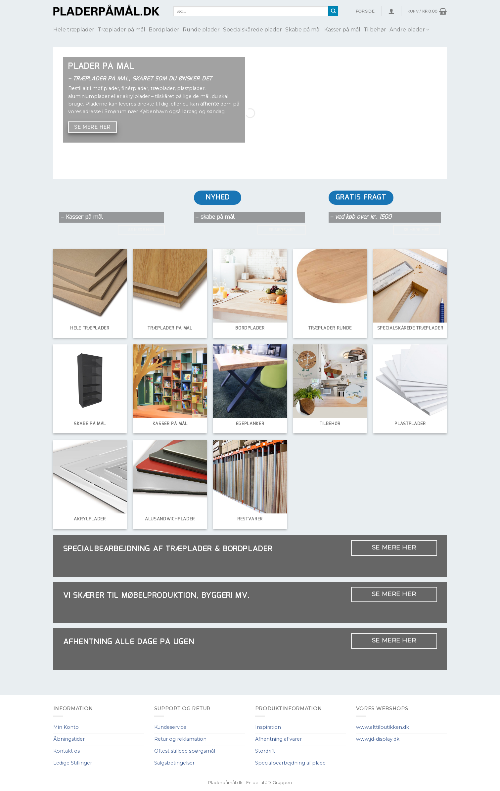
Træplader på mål (121, 29)
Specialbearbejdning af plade (290, 763)
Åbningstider (69, 739)
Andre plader (409, 29)
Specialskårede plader (252, 29)
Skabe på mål (303, 29)
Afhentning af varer (278, 739)
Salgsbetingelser (174, 763)
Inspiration (268, 727)
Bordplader (164, 29)
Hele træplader (73, 29)
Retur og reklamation (180, 739)
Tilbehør (375, 29)
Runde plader (201, 29)
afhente (209, 104)
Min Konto (66, 727)
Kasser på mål (342, 29)
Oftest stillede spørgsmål (184, 751)
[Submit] (333, 11)
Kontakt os (66, 751)
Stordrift (265, 751)
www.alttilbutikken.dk (382, 727)
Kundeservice (170, 727)
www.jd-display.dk (377, 739)
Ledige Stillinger (72, 763)
